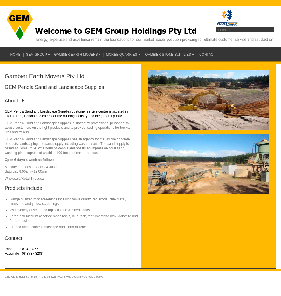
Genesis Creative (93, 276)
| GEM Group (36, 55)
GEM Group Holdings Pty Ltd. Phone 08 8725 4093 (34, 276)
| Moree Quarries (121, 55)
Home (15, 55)
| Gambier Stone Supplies (168, 55)
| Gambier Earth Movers (75, 55)
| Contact (205, 55)
